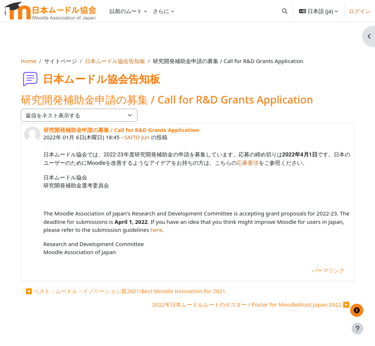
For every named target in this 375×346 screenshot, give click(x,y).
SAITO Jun (142, 137)
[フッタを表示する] (357, 328)
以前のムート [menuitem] (125, 11)
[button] (284, 11)
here (179, 229)
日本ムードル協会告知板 (120, 61)
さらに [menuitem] (161, 11)
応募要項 (264, 163)
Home (34, 61)
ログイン (360, 11)
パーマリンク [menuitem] (323, 270)
